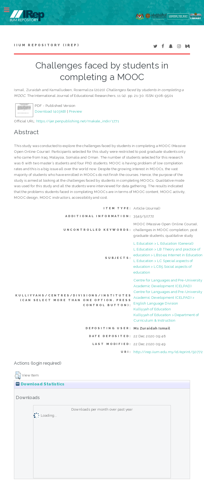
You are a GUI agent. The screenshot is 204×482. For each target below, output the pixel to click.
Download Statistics (40, 384)
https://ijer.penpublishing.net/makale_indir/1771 (77, 121)
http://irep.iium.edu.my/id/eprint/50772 (168, 352)
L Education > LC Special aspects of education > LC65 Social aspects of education (163, 266)
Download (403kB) (50, 111)
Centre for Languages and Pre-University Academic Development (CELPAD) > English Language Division (167, 297)
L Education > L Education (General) (163, 243)
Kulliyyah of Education (152, 309)
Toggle (9, 10)
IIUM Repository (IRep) (46, 45)
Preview (75, 111)
